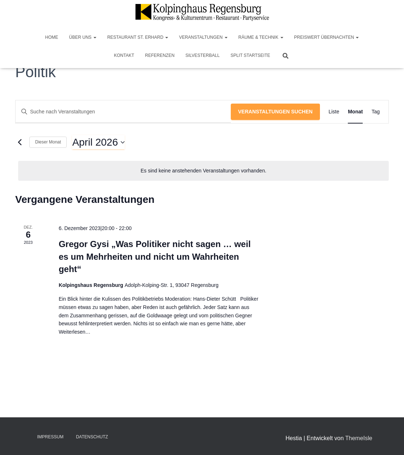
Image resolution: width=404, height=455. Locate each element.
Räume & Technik (260, 37)
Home (51, 37)
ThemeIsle (358, 438)
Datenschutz (92, 436)
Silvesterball (203, 55)
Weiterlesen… (75, 332)
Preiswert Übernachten (326, 37)
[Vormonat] (19, 142)
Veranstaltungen (203, 37)
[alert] (203, 171)
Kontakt (124, 55)
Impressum (50, 436)
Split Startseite (250, 55)
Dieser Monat (48, 142)
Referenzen (159, 55)
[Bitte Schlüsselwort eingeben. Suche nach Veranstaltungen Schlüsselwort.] (123, 111)
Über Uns (82, 37)
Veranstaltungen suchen (275, 111)
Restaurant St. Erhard (137, 37)
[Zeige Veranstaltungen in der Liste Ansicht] (334, 111)
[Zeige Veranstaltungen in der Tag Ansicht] (375, 111)
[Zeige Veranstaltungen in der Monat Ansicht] (355, 111)
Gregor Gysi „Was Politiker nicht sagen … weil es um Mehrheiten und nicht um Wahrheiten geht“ (155, 256)
